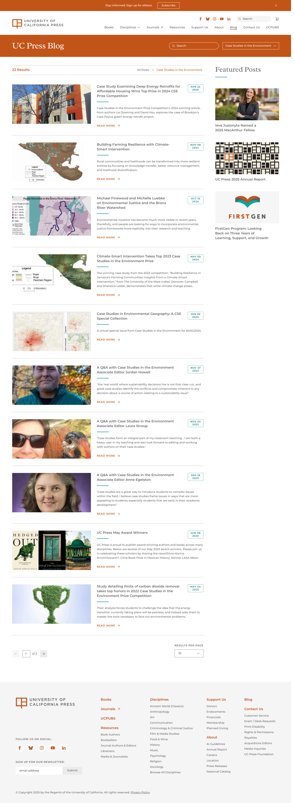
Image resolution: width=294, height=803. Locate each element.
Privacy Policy (140, 792)
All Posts (143, 69)
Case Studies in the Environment (179, 69)
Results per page (188, 645)
